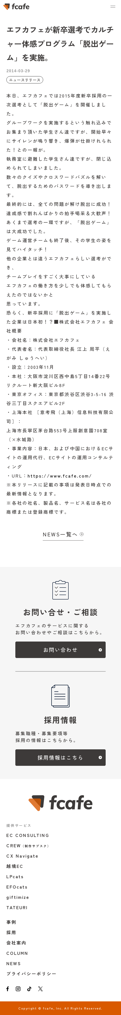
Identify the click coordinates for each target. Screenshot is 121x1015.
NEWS (13, 963)
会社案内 (16, 942)
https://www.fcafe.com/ (60, 475)
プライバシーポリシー (31, 973)
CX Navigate (22, 856)
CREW (28, 845)
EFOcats (17, 886)
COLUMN (17, 953)
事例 (11, 922)
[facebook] (7, 989)
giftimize (17, 897)
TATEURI (17, 907)
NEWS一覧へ (60, 534)
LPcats (15, 876)
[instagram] (18, 989)
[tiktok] (29, 989)
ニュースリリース (25, 80)
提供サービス (19, 825)
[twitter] (40, 989)
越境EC (14, 866)
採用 (11, 932)
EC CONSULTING (27, 835)
